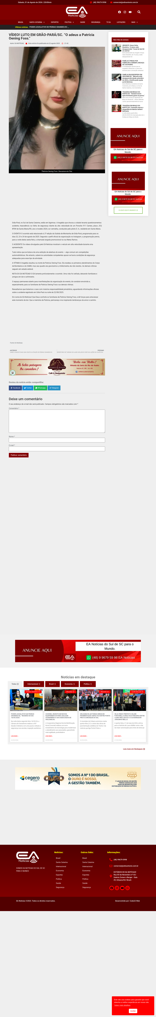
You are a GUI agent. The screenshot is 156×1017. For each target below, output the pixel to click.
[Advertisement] (57, 195)
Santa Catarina (37, 22)
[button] (139, 12)
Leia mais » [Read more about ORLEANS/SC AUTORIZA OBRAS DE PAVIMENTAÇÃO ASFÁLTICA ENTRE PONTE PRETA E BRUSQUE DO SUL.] (83, 736)
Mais (135, 22)
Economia (60, 871)
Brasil (20, 22)
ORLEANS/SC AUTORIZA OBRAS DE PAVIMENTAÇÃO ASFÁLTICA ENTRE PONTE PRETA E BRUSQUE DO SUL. (95, 716)
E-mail (12, 445)
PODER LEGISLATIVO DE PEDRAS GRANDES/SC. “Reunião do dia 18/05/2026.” (22, 716)
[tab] (15, 684)
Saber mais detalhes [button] (122, 1005)
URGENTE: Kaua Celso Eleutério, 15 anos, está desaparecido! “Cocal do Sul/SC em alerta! (133, 48)
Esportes (54, 22)
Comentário (14, 408)
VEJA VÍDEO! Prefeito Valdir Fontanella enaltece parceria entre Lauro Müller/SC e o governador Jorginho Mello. (129, 716)
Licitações (121, 22)
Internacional (61, 866)
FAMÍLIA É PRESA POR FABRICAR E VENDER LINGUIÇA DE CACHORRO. (133, 62)
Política (69, 22)
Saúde (82, 22)
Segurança (95, 22)
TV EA (108, 22)
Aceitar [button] (133, 1011)
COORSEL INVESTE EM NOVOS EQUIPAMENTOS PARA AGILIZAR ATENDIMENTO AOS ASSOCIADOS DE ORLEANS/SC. (58, 716)
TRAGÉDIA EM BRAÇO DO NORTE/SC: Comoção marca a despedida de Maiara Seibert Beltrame (132, 108)
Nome (12, 436)
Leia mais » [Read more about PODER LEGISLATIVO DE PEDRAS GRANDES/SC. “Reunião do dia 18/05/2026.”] (14, 736)
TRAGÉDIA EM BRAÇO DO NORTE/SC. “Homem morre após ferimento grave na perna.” (133, 94)
